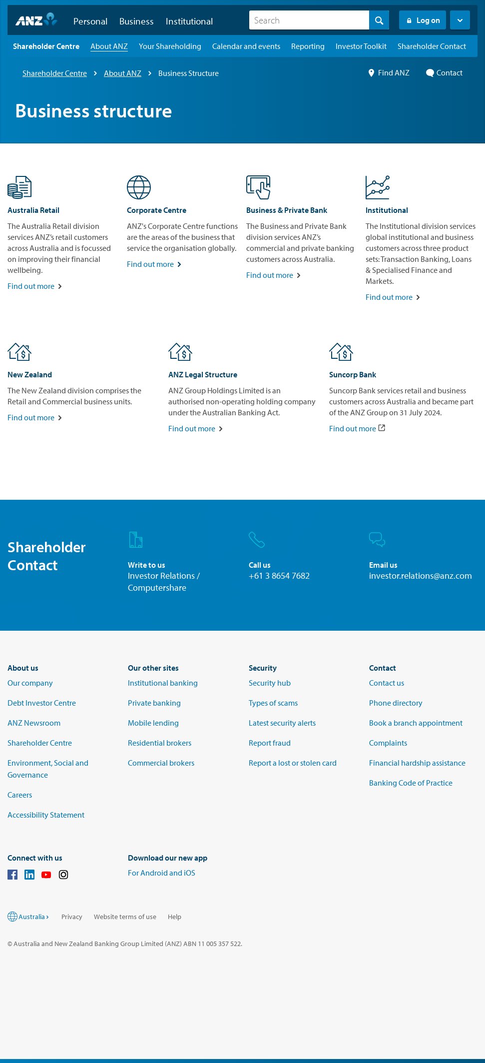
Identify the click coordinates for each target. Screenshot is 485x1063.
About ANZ (122, 73)
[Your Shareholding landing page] (170, 46)
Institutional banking (163, 683)
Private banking (154, 703)
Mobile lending (153, 723)
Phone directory (396, 703)
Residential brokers (159, 743)
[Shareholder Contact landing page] (432, 46)
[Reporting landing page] (308, 46)
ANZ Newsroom (33, 723)
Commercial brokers (161, 763)
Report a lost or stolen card (293, 763)
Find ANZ (389, 72)
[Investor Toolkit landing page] (361, 46)
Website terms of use (125, 916)
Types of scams (273, 703)
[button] (460, 19)
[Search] (319, 19)
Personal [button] (90, 21)
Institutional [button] (189, 21)
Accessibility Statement (45, 815)
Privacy (71, 916)
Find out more (30, 286)
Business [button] (136, 21)
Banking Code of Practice (411, 783)
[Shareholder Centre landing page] (46, 46)
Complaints (388, 743)
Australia (34, 916)
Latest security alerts (282, 723)
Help (174, 916)
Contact (444, 72)
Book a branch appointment (416, 723)
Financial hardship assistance (417, 763)
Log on (422, 20)
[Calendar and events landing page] (246, 46)
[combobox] (319, 19)
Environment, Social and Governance (47, 769)
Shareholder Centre (54, 73)
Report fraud (270, 743)
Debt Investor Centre (41, 703)
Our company (30, 683)
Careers (19, 795)
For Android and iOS (161, 873)
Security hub (270, 683)
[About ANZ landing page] (109, 46)
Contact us (386, 683)
